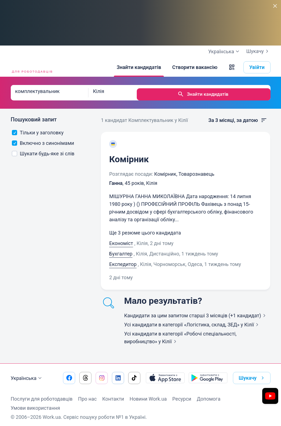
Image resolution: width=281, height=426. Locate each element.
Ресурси (181, 395)
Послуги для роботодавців (42, 395)
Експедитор (122, 261)
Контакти (113, 395)
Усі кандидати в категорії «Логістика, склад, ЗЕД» (192, 321)
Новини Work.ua (148, 395)
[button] (232, 67)
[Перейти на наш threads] (85, 375)
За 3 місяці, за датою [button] (237, 117)
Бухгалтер (120, 250)
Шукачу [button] (252, 375)
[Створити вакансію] (194, 67)
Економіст (121, 240)
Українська (27, 375)
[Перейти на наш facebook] (69, 375)
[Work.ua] (31, 67)
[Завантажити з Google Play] (208, 375)
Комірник (129, 156)
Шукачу (258, 51)
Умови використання (35, 405)
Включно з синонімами (43, 140)
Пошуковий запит (34, 116)
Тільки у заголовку (38, 129)
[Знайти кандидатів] (139, 67)
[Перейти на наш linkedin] (118, 375)
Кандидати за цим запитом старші (196, 312)
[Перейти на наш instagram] (102, 375)
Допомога (208, 395)
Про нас (87, 395)
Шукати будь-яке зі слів (43, 150)
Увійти (257, 67)
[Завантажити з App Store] (165, 375)
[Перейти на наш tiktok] (134, 375)
